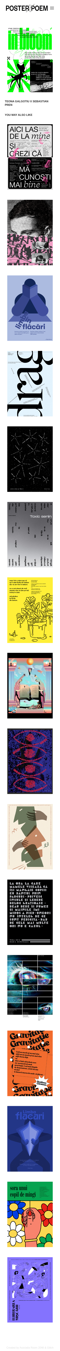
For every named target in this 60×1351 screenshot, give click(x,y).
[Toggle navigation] (52, 8)
